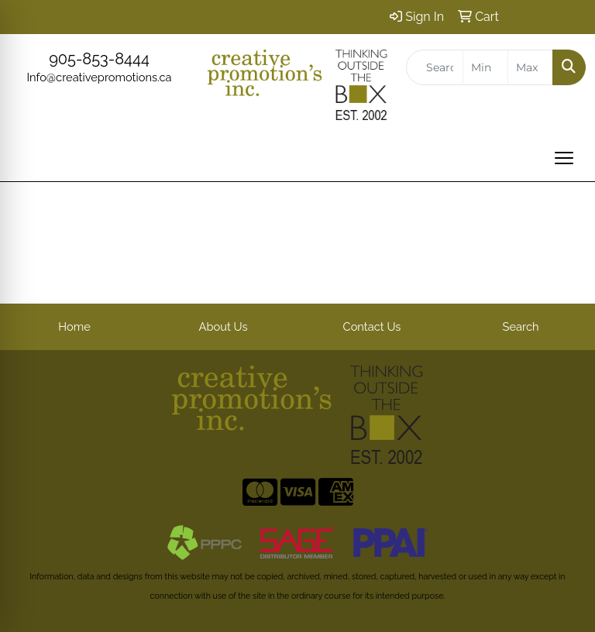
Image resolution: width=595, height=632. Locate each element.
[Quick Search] (434, 67)
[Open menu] (564, 158)
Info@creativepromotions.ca (98, 77)
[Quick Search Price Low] (485, 67)
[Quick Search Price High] (530, 67)
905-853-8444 (99, 59)
